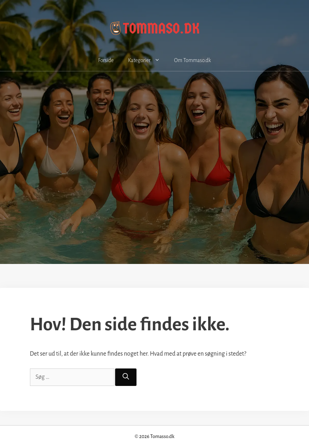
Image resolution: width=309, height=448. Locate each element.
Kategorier (147, 60)
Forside (106, 60)
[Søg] (126, 377)
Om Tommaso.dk (192, 60)
